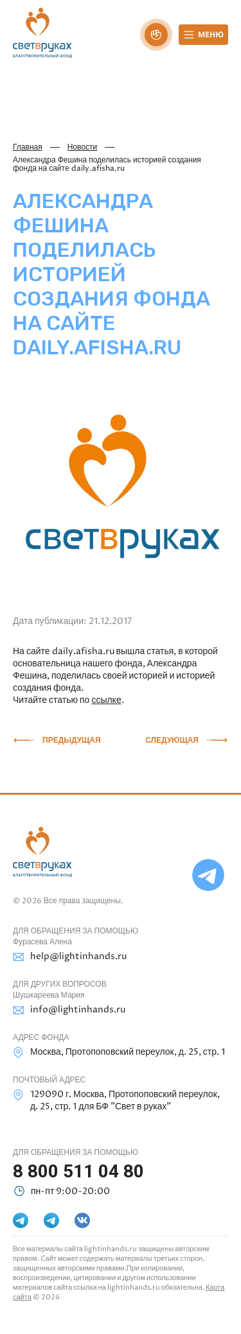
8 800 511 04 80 (78, 1171)
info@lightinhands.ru (69, 1010)
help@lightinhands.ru (70, 957)
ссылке (106, 700)
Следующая (172, 740)
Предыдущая (71, 740)
